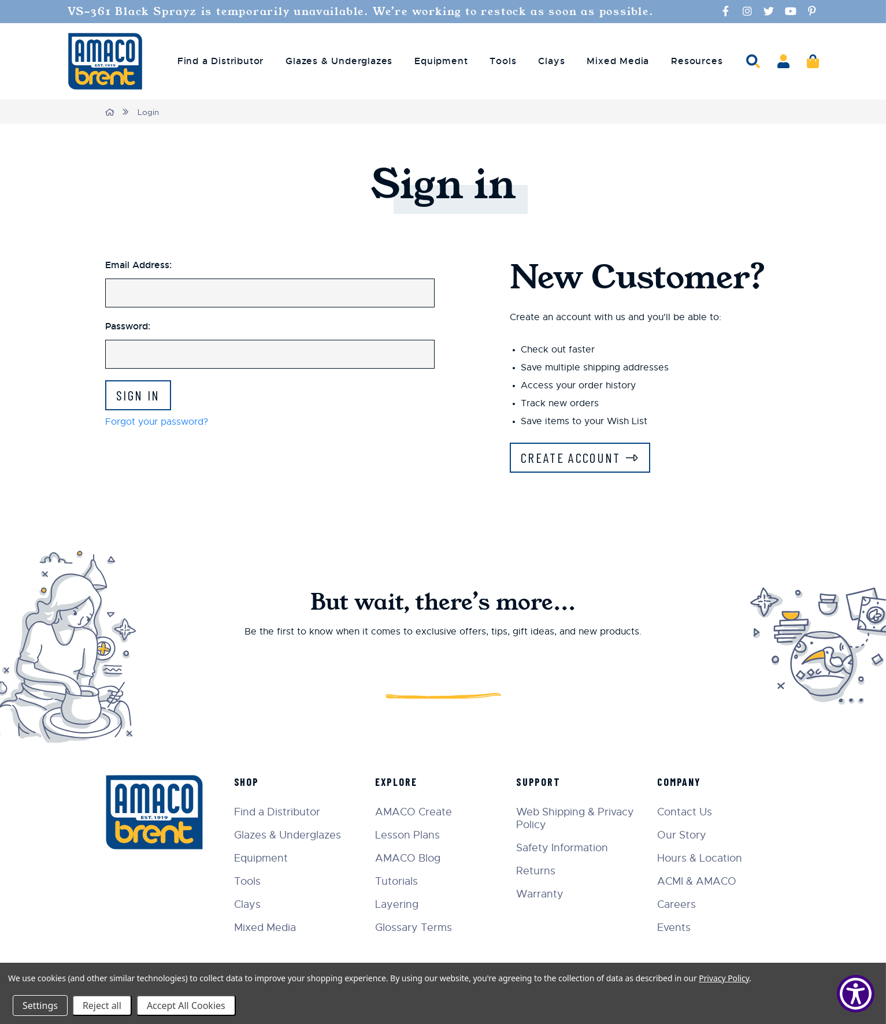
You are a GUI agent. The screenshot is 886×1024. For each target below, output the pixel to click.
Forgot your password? (156, 422)
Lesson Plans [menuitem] (410, 835)
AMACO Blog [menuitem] (410, 858)
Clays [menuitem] (551, 61)
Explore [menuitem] (399, 782)
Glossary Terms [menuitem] (416, 927)
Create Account (572, 458)
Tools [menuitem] (503, 61)
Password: (127, 326)
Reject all (102, 1005)
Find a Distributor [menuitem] (220, 61)
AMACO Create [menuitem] (416, 812)
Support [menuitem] (540, 782)
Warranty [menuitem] (542, 894)
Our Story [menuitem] (682, 835)
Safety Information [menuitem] (564, 847)
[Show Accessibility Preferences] (855, 993)
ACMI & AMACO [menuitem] (697, 881)
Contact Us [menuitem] (685, 812)
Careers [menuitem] (677, 904)
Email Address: (138, 265)
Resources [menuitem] (696, 61)
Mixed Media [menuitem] (618, 61)
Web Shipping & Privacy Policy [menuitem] (577, 818)
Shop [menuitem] (250, 782)
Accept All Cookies (186, 1005)
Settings (40, 1005)
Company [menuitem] (680, 782)
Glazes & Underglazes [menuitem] (339, 61)
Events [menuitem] (675, 927)
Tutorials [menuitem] (399, 881)
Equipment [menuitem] (441, 61)
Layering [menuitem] (399, 904)
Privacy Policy (724, 978)
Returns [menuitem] (538, 871)
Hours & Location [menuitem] (700, 858)
